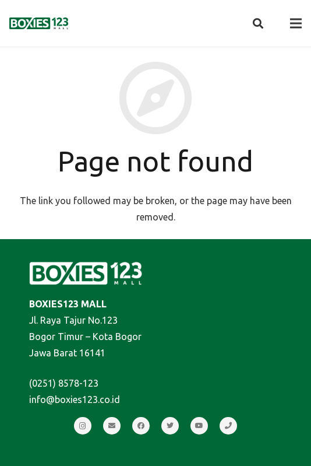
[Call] (228, 426)
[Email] (112, 426)
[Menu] (295, 23)
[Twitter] (170, 426)
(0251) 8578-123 (63, 383)
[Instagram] (82, 426)
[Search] (258, 23)
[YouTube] (199, 426)
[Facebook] (141, 426)
